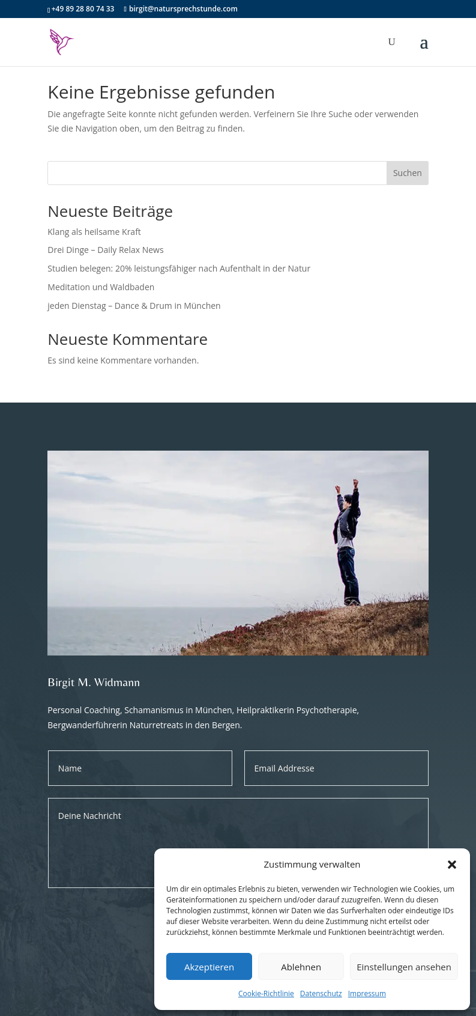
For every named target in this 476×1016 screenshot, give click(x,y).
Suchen (407, 172)
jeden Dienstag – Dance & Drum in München (133, 305)
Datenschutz (321, 993)
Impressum (367, 993)
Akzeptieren (209, 967)
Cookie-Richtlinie (266, 993)
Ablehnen (301, 967)
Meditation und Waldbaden (100, 287)
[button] (452, 865)
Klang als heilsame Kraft (94, 231)
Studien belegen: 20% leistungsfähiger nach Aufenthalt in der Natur (178, 268)
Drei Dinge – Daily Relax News (105, 249)
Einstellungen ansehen (404, 967)
